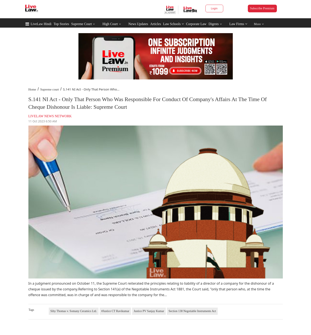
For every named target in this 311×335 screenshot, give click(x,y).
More (259, 24)
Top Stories (61, 24)
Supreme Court (81, 24)
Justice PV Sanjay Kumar (149, 311)
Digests (214, 24)
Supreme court (49, 89)
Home (32, 89)
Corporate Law (196, 24)
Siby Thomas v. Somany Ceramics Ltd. (73, 311)
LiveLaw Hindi (41, 24)
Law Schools (173, 24)
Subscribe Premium (262, 8)
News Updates (138, 24)
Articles (155, 24)
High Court (110, 24)
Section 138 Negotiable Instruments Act (192, 311)
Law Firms (238, 24)
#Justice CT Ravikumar (115, 311)
